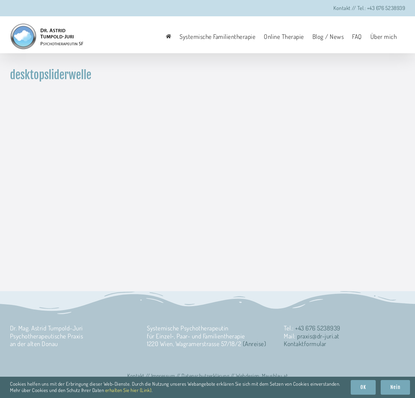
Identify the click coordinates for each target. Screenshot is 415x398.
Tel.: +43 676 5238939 (381, 8)
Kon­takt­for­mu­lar (305, 343)
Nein (395, 387)
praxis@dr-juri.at (318, 336)
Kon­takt (136, 375)
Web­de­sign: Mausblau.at (262, 375)
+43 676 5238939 (317, 328)
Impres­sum (163, 375)
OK (363, 387)
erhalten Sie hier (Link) (128, 390)
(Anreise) (254, 343)
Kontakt (342, 8)
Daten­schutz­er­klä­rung (205, 375)
